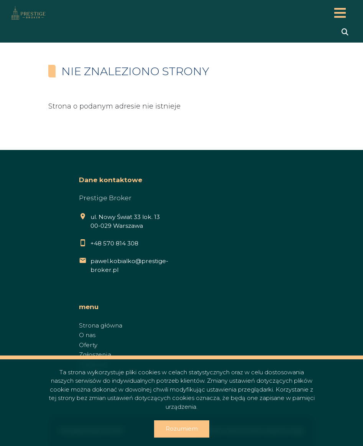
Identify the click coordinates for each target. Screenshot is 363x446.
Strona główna (100, 325)
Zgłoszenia (95, 354)
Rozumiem (182, 428)
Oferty (88, 345)
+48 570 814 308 (114, 243)
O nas (87, 335)
